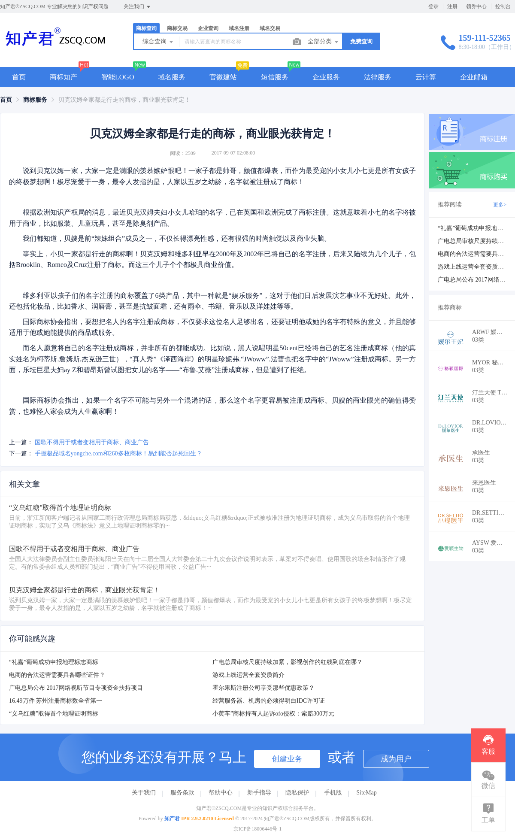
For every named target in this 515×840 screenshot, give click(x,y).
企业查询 (208, 28)
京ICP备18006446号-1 (257, 829)
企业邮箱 (474, 77)
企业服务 (326, 77)
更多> (499, 205)
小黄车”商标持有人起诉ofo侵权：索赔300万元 (273, 713)
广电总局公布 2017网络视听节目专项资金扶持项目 (76, 688)
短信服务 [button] (274, 77)
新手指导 (259, 792)
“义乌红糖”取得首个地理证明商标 (53, 713)
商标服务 (35, 100)
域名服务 (171, 77)
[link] (6, 100)
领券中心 (476, 6)
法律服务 (377, 77)
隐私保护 (297, 792)
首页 (19, 77)
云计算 (425, 77)
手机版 (333, 792)
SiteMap (366, 792)
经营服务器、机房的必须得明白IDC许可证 (268, 700)
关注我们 (137, 6)
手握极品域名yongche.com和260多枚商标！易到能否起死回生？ (118, 453)
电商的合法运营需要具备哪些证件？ (57, 675)
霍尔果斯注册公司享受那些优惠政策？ (263, 688)
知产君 (172, 819)
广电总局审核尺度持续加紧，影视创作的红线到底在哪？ (287, 662)
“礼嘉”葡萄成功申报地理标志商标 (53, 662)
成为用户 (396, 759)
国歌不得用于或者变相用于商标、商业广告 (92, 442)
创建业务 (287, 759)
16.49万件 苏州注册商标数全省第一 (55, 700)
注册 (452, 6)
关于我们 (144, 792)
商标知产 (63, 77)
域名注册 (239, 28)
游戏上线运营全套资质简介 (248, 675)
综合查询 (158, 42)
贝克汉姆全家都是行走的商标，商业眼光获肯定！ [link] (124, 100)
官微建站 (223, 77)
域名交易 (270, 28)
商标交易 (177, 28)
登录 (433, 6)
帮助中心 (221, 792)
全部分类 (323, 42)
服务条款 (182, 792)
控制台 (503, 6)
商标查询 (146, 28)
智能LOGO (117, 77)
